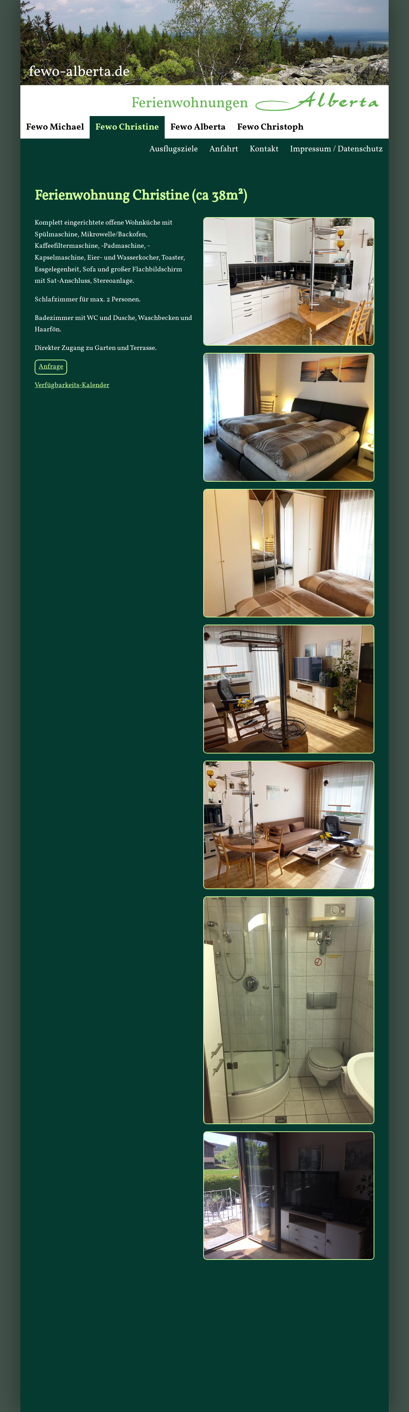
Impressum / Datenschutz (336, 149)
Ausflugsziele (173, 149)
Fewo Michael (55, 127)
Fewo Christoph (270, 127)
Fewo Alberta (198, 127)
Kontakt (264, 149)
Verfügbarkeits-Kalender (72, 385)
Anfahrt (223, 149)
